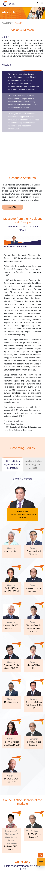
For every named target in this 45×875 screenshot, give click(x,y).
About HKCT (7, 23)
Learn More (13, 207)
